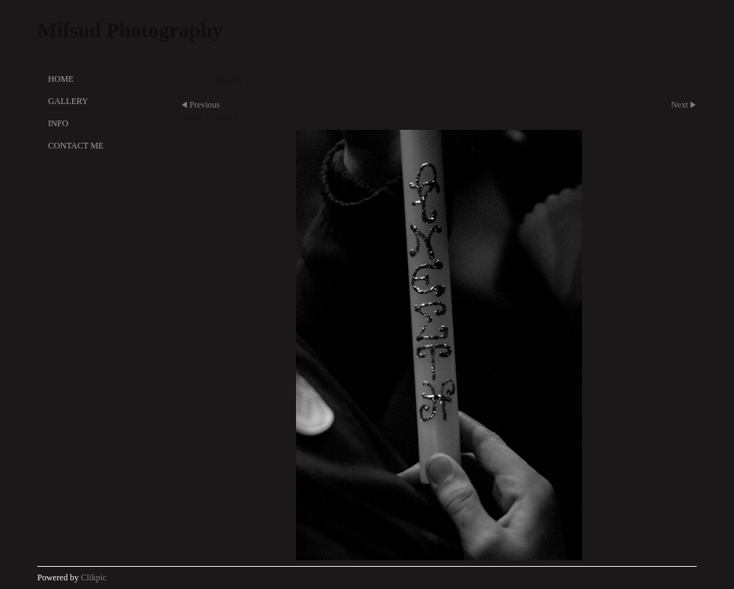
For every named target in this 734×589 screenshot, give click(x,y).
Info (58, 123)
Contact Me (75, 146)
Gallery (68, 101)
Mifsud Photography (130, 30)
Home (61, 79)
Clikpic (94, 577)
